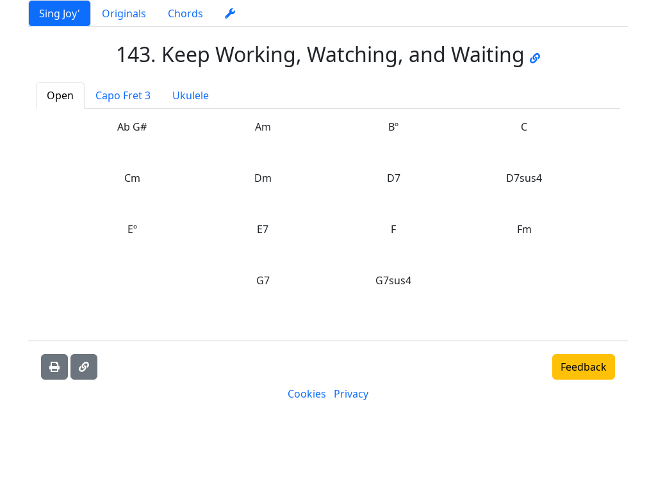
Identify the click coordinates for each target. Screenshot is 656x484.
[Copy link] (83, 367)
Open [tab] (60, 95)
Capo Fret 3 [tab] (123, 95)
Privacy (351, 394)
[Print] (54, 367)
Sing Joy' (59, 13)
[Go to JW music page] (535, 54)
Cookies (307, 394)
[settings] (230, 13)
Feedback (584, 367)
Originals (124, 13)
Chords (185, 13)
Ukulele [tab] (190, 95)
